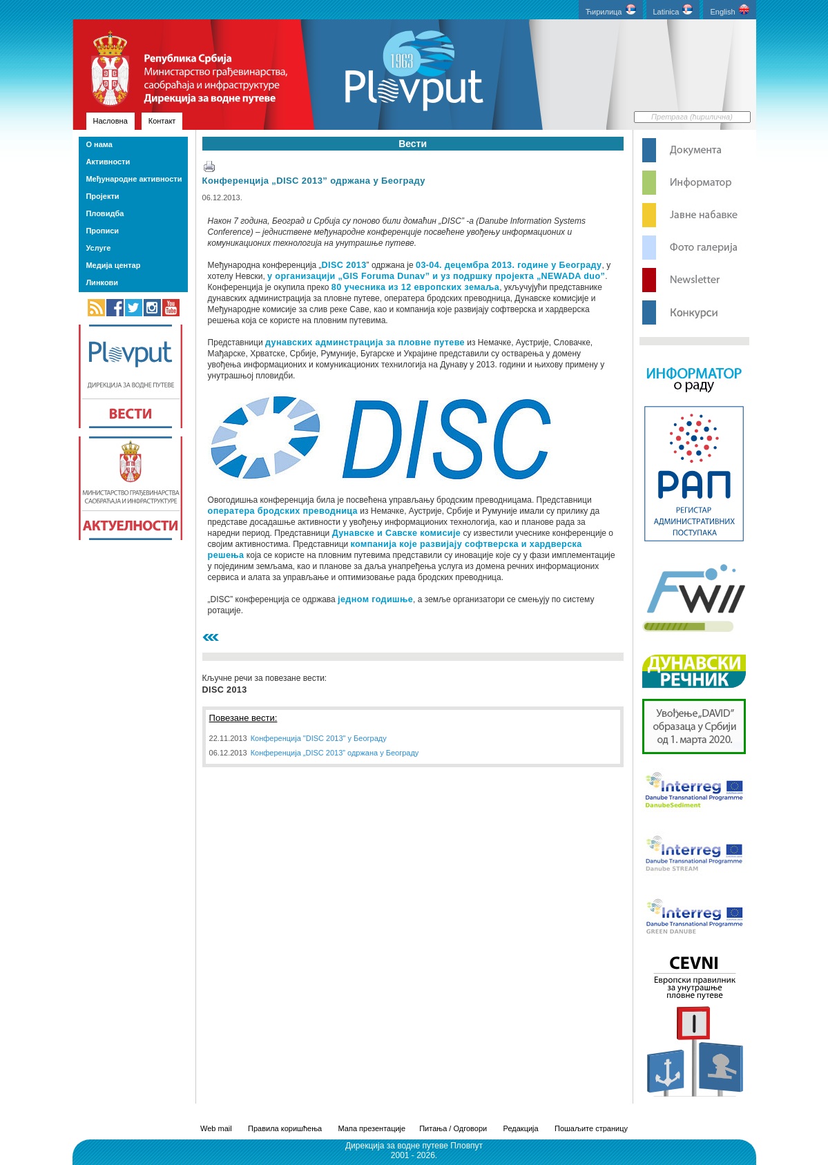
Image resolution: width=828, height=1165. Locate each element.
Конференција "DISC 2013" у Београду (319, 738)
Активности (108, 161)
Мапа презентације (372, 1128)
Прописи (102, 231)
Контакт (162, 121)
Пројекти (102, 196)
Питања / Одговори (453, 1128)
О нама (99, 144)
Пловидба (105, 213)
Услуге (98, 248)
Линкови (102, 282)
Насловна (110, 121)
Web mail (216, 1128)
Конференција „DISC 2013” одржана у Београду (313, 180)
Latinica (673, 10)
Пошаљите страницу (591, 1128)
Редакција (521, 1128)
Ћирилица (611, 10)
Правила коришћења (285, 1128)
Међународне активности (134, 179)
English (729, 10)
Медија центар (113, 265)
